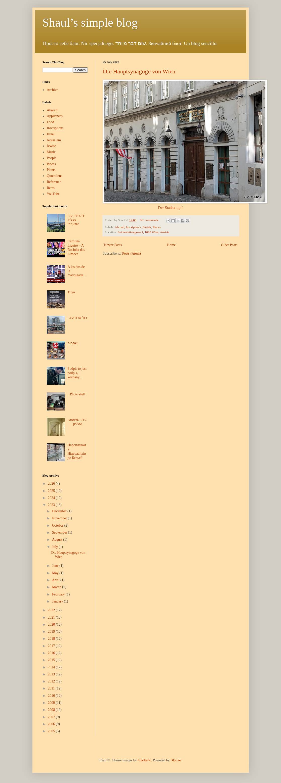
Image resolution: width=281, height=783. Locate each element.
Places (156, 227)
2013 (52, 674)
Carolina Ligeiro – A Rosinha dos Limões (76, 247)
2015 (52, 660)
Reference (54, 182)
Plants (51, 170)
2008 (52, 710)
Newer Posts (113, 245)
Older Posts (229, 245)
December (59, 511)
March (57, 587)
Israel (51, 134)
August (57, 539)
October (58, 525)
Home (171, 245)
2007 (52, 717)
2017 (52, 646)
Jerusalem (54, 140)
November (60, 518)
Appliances (55, 116)
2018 (52, 638)
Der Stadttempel (170, 207)
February (59, 594)
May (55, 573)
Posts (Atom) (131, 253)
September (60, 532)
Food (50, 122)
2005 (52, 731)
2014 (52, 667)
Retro (51, 188)
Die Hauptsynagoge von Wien (139, 71)
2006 (52, 724)
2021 (52, 617)
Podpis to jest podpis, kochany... (77, 373)
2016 (52, 653)
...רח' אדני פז (77, 317)
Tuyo (71, 292)
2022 (52, 610)
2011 (52, 688)
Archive (52, 90)
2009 (52, 703)
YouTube (53, 194)
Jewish (146, 227)
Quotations (54, 176)
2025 (52, 491)
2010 (52, 696)
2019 (52, 631)
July (55, 547)
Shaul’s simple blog (90, 22)
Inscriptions (133, 227)
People (51, 158)
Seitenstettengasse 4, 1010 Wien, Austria (143, 232)
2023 (52, 505)
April (56, 580)
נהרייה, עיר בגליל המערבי (76, 220)
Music (51, 152)
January (58, 601)
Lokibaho (144, 760)
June (55, 566)
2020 (52, 624)
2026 (52, 483)
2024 (52, 498)
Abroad (119, 227)
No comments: (150, 220)
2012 (52, 681)
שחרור (72, 343)
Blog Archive (51, 475)
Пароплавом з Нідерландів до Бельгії (77, 451)
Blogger (176, 760)
